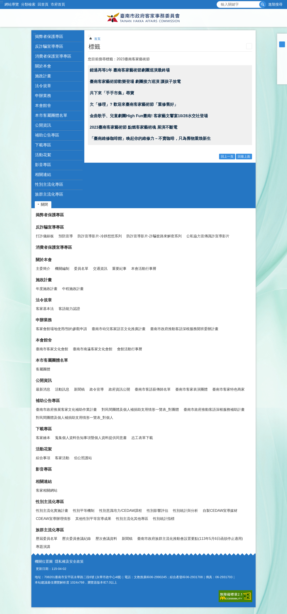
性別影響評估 (157, 510)
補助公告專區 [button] (47, 135)
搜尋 (220, 3)
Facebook (282, 56)
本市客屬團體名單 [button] (51, 115)
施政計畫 (44, 280)
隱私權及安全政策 (69, 561)
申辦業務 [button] (43, 95)
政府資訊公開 (119, 389)
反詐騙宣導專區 (50, 227)
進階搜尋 (275, 4)
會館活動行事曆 (129, 349)
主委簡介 (43, 268)
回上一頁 (227, 156)
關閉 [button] (44, 204)
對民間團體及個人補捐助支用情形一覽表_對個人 (74, 417)
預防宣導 (66, 236)
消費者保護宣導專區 (53, 56)
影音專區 (43, 164)
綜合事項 (43, 458)
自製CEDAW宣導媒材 (220, 510)
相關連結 (44, 481)
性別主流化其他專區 (132, 519)
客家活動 (62, 458)
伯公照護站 (83, 458)
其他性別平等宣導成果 (93, 519)
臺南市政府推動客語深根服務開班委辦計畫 (184, 329)
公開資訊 (44, 380)
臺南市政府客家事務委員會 (143, 18)
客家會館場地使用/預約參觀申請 (61, 329)
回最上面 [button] (244, 156)
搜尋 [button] (262, 4)
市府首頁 (58, 4)
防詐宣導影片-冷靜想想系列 (100, 236)
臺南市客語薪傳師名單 (153, 389)
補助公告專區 (48, 400)
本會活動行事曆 (143, 268)
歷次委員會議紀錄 (76, 538)
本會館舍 (44, 340)
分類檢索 (28, 4)
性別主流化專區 (50, 501)
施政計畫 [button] (43, 76)
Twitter (282, 68)
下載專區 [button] (43, 145)
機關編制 (62, 268)
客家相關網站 (46, 490)
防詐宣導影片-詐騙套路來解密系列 (153, 236)
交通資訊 (100, 268)
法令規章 (44, 300)
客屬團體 (43, 369)
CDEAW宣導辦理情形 (53, 519)
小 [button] (282, 38)
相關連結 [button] (43, 174)
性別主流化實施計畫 (52, 510)
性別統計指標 (163, 519)
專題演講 (43, 547)
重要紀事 (119, 268)
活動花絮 (44, 449)
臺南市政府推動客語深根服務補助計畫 (214, 409)
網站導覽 (11, 4)
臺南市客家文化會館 (52, 349)
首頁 (97, 39)
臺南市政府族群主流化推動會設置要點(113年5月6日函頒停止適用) (190, 538)
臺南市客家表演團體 (191, 389)
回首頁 (43, 4)
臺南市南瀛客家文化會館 (92, 349)
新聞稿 (79, 389)
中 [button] (282, 44)
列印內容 (249, 46)
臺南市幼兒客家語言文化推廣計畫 (119, 329)
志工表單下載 (142, 438)
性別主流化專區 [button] (49, 184)
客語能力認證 (69, 309)
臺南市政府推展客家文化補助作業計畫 (66, 409)
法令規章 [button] (43, 86)
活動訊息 (62, 389)
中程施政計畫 (73, 289)
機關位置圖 (44, 561)
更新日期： (44, 569)
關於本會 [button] (43, 66)
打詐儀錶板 (45, 236)
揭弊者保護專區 (49, 36)
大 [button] (282, 50)
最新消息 (43, 389)
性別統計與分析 (185, 510)
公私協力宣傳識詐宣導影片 (207, 236)
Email (282, 79)
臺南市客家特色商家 (228, 389)
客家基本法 (45, 309)
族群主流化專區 (50, 530)
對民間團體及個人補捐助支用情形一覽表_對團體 (140, 409)
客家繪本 (43, 438)
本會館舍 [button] (43, 105)
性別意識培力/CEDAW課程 (120, 510)
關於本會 (44, 259)
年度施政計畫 (46, 289)
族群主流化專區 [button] (49, 194)
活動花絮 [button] (43, 155)
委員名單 (81, 268)
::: (1, 2)
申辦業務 (44, 320)
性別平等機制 (83, 510)
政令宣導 (96, 389)
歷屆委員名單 (46, 538)
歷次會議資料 (106, 538)
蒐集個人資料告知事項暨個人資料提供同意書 (91, 438)
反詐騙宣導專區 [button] (49, 46)
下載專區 (44, 429)
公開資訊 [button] (43, 125)
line (282, 73)
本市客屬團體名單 (52, 360)
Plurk (282, 62)
